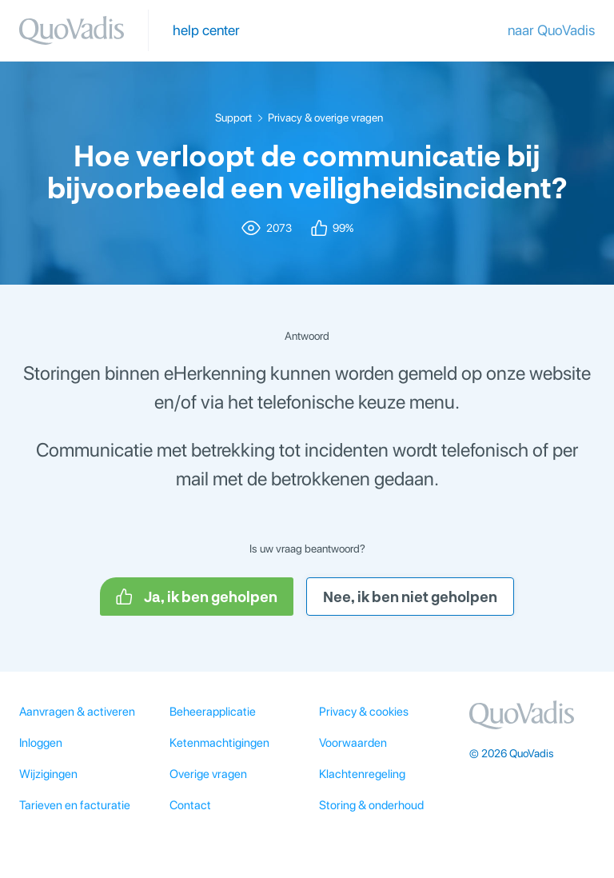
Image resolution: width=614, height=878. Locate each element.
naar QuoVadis (551, 30)
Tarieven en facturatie (74, 805)
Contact (190, 805)
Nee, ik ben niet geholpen (410, 596)
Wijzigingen (48, 774)
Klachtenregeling (362, 774)
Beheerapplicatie (212, 711)
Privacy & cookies (364, 711)
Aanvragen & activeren (77, 711)
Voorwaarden (353, 743)
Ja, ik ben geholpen (196, 596)
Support (233, 117)
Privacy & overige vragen (325, 117)
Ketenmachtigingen (219, 743)
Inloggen (40, 743)
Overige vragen (208, 774)
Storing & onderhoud (371, 805)
